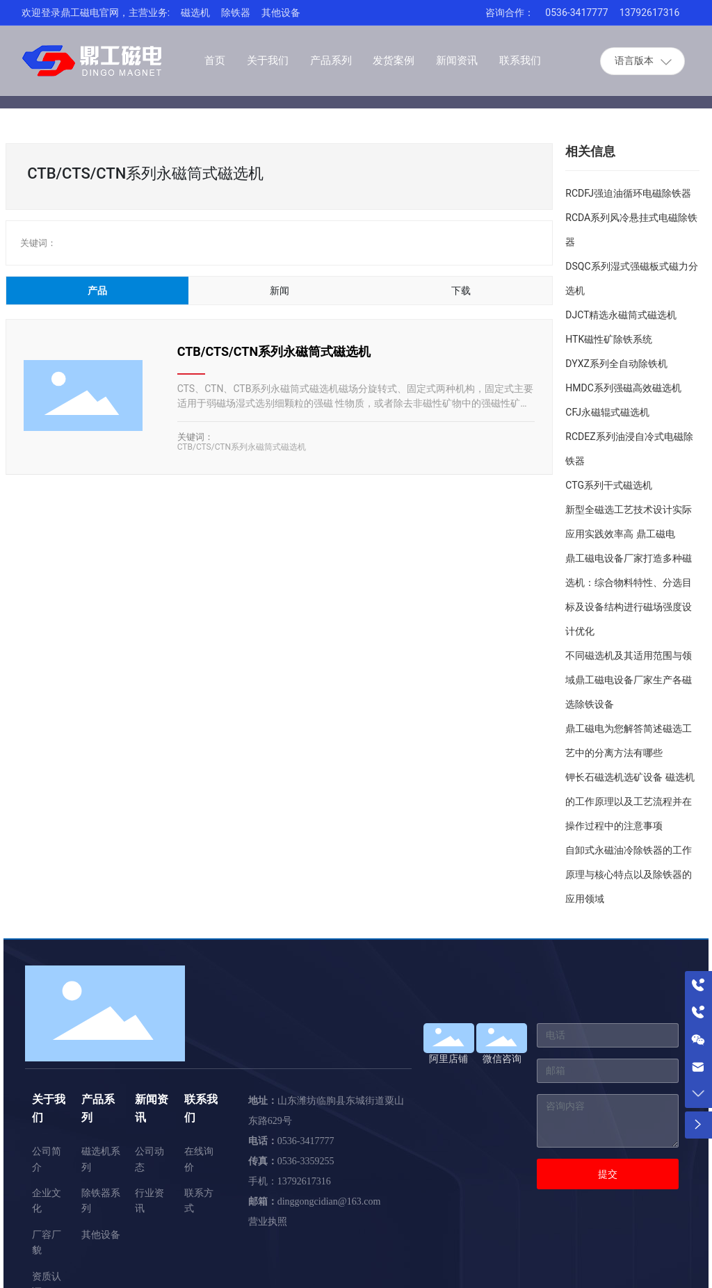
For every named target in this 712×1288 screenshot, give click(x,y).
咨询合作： (509, 12)
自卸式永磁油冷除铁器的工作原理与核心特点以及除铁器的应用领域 (628, 874)
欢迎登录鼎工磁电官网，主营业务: (96, 12)
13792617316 (650, 12)
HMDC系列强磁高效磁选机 (623, 387)
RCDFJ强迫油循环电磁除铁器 (628, 193)
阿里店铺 (448, 1058)
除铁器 (235, 12)
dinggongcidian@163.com (329, 1201)
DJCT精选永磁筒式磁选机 (621, 314)
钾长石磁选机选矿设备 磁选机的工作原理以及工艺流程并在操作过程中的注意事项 (629, 801)
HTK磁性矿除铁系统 (608, 339)
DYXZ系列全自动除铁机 (616, 363)
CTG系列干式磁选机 (608, 485)
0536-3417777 (576, 12)
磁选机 (195, 12)
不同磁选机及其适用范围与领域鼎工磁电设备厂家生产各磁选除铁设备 (628, 680)
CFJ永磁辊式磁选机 (607, 412)
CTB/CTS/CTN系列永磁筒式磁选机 (274, 351)
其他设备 (280, 12)
